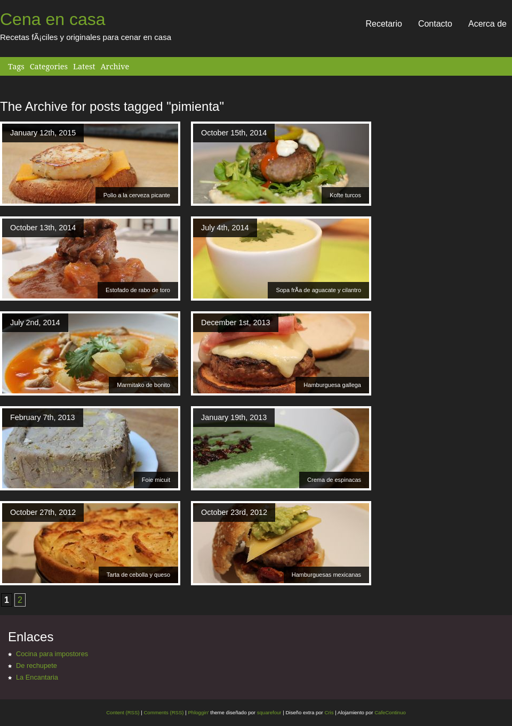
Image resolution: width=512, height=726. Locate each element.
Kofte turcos (345, 195)
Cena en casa (52, 19)
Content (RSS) (122, 712)
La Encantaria (37, 677)
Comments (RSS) (163, 712)
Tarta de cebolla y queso (138, 574)
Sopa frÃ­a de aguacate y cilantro (318, 290)
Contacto (435, 23)
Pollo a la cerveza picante (136, 195)
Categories (49, 66)
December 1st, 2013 (235, 322)
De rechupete (36, 665)
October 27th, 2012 (43, 512)
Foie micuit (156, 480)
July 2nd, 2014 (35, 322)
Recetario (383, 23)
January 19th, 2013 (234, 417)
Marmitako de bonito (143, 385)
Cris (328, 712)
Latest (84, 66)
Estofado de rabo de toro (138, 290)
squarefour (268, 712)
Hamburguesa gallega (332, 385)
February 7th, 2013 (42, 417)
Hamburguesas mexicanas (326, 574)
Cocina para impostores (52, 654)
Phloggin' (198, 712)
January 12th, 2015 (43, 132)
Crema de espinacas (334, 480)
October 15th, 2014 (234, 132)
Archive (114, 66)
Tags (16, 66)
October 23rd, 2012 (234, 512)
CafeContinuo (390, 712)
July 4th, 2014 (225, 227)
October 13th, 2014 (43, 227)
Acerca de (487, 23)
